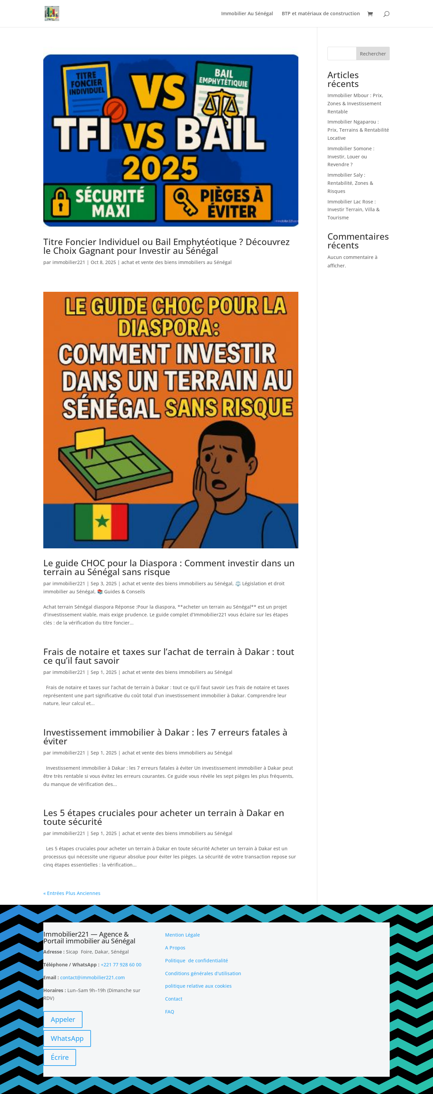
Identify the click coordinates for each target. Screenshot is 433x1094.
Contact (173, 998)
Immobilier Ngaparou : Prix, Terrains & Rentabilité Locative (358, 129)
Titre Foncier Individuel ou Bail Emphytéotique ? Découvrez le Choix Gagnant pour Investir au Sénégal (166, 246)
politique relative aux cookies (198, 986)
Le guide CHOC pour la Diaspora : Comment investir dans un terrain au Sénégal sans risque (169, 567)
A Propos (175, 947)
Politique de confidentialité (196, 960)
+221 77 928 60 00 (121, 964)
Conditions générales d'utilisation (203, 973)
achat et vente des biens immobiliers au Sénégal (176, 262)
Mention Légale (182, 935)
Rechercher (373, 53)
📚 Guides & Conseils (121, 591)
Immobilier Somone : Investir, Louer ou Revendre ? (350, 156)
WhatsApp (67, 1038)
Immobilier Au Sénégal (247, 14)
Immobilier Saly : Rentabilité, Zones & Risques (350, 183)
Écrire (60, 1057)
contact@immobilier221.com (92, 977)
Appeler (63, 1019)
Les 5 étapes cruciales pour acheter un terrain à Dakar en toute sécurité (163, 817)
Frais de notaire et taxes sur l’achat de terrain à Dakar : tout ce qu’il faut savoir (168, 656)
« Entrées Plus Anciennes (71, 893)
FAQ (169, 1011)
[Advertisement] (338, 973)
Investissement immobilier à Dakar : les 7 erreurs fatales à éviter (165, 736)
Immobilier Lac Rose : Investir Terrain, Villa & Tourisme (353, 209)
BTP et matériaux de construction (321, 14)
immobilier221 (68, 262)
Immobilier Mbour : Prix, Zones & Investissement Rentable (355, 103)
